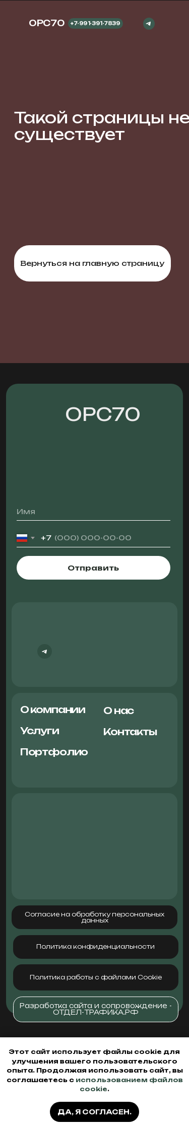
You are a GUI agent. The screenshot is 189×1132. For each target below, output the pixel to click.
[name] (93, 512)
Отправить (93, 567)
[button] (95, 947)
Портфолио (54, 752)
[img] (168, 23)
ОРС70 (103, 414)
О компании (52, 709)
